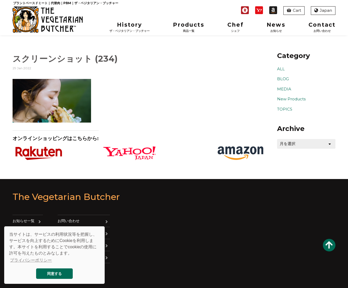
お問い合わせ (69, 220)
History (129, 27)
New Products (291, 98)
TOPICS (284, 109)
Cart (294, 10)
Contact (321, 27)
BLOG (283, 78)
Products (188, 27)
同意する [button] (54, 274)
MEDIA (284, 89)
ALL (281, 68)
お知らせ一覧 (24, 220)
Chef (235, 27)
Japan (323, 10)
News (276, 27)
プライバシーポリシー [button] (31, 260)
